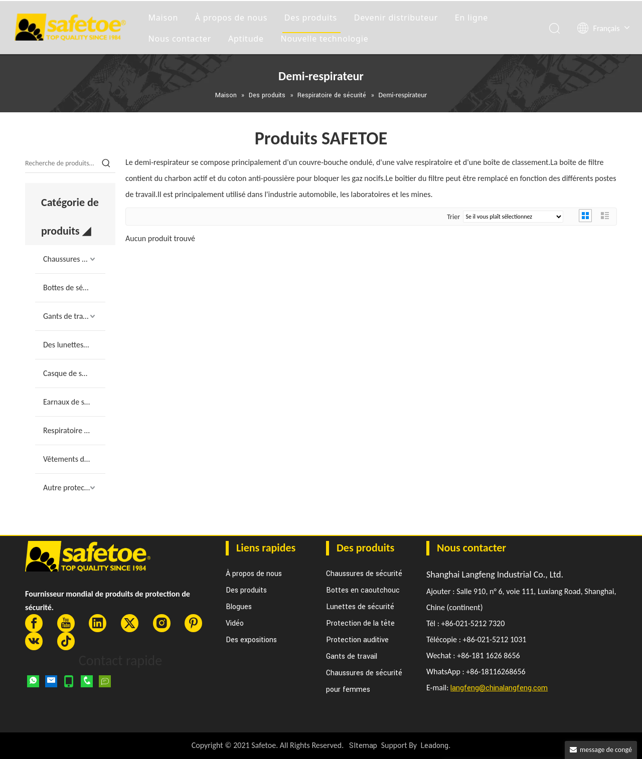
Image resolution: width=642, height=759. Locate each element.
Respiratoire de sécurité (74, 430)
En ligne (473, 17)
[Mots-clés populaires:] (106, 163)
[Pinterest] (193, 623)
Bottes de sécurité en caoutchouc (74, 287)
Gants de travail (68, 316)
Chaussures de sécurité (74, 259)
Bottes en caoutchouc (363, 590)
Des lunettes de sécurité (74, 344)
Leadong (434, 745)
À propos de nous (233, 17)
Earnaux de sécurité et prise (74, 402)
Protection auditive (357, 640)
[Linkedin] (97, 623)
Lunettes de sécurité (360, 607)
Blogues (239, 607)
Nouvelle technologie (326, 38)
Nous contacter (181, 38)
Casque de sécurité (74, 373)
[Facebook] (34, 623)
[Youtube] (66, 623)
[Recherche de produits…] (61, 163)
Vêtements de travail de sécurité (74, 459)
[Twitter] (129, 623)
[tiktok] (66, 641)
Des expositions (251, 640)
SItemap (363, 745)
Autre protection (70, 487)
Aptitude (247, 38)
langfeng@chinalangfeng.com (499, 688)
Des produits (312, 17)
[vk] (34, 641)
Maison (165, 17)
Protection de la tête (360, 623)
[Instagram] (162, 623)
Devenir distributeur (398, 17)
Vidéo (235, 623)
